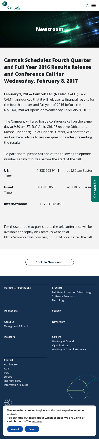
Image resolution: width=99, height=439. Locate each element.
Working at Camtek (63, 341)
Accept (15, 429)
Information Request (16, 385)
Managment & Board (16, 326)
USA (6, 372)
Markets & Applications (17, 287)
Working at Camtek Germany (69, 349)
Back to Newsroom (49, 262)
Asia (6, 368)
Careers (56, 337)
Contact (8, 360)
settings (37, 421)
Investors (9, 337)
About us (9, 322)
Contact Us (95, 189)
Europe (8, 376)
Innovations (11, 311)
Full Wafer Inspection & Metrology (71, 292)
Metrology (58, 300)
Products (57, 287)
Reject (32, 429)
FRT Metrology (12, 380)
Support (56, 311)
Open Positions (61, 345)
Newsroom (58, 322)
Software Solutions (63, 296)
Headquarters (12, 364)
